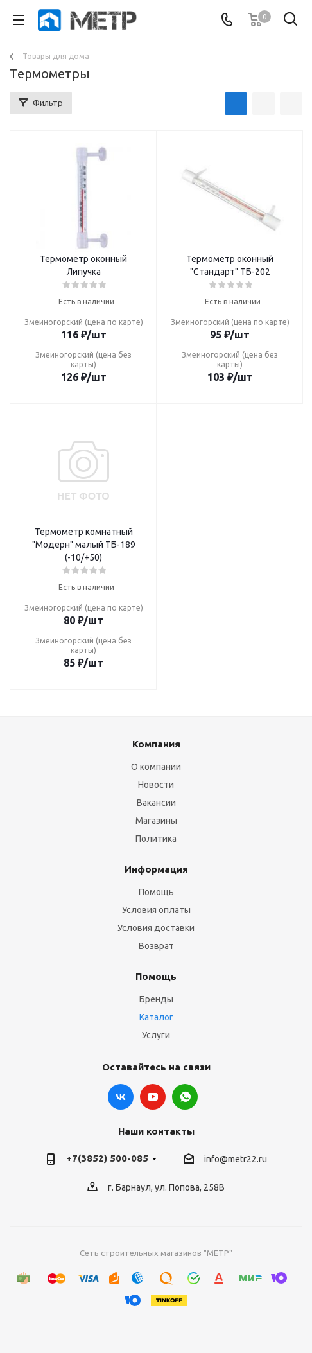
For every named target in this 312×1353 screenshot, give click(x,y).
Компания (156, 743)
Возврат (156, 946)
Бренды (156, 999)
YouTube (153, 1097)
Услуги (156, 1035)
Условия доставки (156, 928)
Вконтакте (121, 1097)
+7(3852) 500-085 (107, 1158)
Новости (156, 785)
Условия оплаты (156, 910)
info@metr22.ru (235, 1159)
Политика (156, 839)
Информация (156, 869)
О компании (156, 767)
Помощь (156, 892)
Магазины (156, 821)
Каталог (156, 1017)
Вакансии (156, 803)
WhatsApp (185, 1097)
